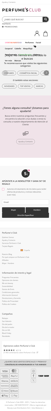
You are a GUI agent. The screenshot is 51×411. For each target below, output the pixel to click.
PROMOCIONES (9, 26)
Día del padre (7, 324)
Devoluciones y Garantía (11, 298)
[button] (46, 72)
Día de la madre (8, 327)
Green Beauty (25, 54)
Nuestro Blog (7, 254)
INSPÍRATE (6, 24)
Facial (38, 42)
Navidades (6, 336)
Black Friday (6, 333)
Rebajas (5, 318)
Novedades (9, 86)
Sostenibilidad (7, 286)
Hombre (36, 210)
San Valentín (6, 321)
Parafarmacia (11, 54)
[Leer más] (11, 194)
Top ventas (25, 86)
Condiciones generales (10, 292)
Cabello (18, 48)
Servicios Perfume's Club (11, 243)
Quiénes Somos (8, 237)
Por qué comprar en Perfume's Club (15, 257)
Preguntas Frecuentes (10, 277)
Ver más (8, 60)
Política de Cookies (9, 304)
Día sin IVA (6, 330)
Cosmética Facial (28, 73)
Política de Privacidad (10, 301)
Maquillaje (28, 48)
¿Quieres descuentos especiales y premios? (25, 363)
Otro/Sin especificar (25, 215)
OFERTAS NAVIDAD (13, 42)
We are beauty (7, 283)
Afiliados (5, 260)
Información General (10, 295)
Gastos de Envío (8, 289)
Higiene (36, 54)
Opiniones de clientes (10, 280)
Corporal (9, 48)
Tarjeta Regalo (7, 246)
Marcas (17, 60)
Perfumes (29, 42)
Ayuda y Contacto (9, 2)
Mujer (13, 210)
